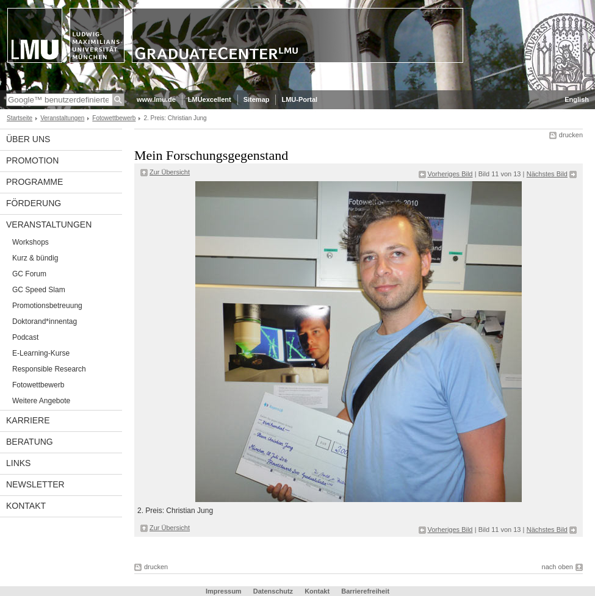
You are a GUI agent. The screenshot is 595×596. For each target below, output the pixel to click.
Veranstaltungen (62, 118)
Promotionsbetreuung (47, 305)
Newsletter (35, 484)
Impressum (224, 591)
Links (18, 463)
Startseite (19, 118)
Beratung (29, 442)
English (576, 99)
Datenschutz (273, 591)
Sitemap (256, 99)
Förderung (33, 203)
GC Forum (29, 274)
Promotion (32, 160)
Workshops (30, 242)
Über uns (28, 139)
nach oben (557, 566)
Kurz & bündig (35, 258)
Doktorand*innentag (44, 321)
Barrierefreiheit (365, 591)
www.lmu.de (156, 99)
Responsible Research (49, 369)
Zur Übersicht (170, 172)
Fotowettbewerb (113, 118)
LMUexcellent (209, 99)
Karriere (28, 420)
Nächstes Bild (547, 174)
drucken (571, 134)
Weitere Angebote (41, 401)
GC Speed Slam (38, 289)
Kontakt (26, 506)
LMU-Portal (299, 99)
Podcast (25, 337)
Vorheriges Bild (450, 174)
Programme (34, 182)
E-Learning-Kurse (41, 353)
